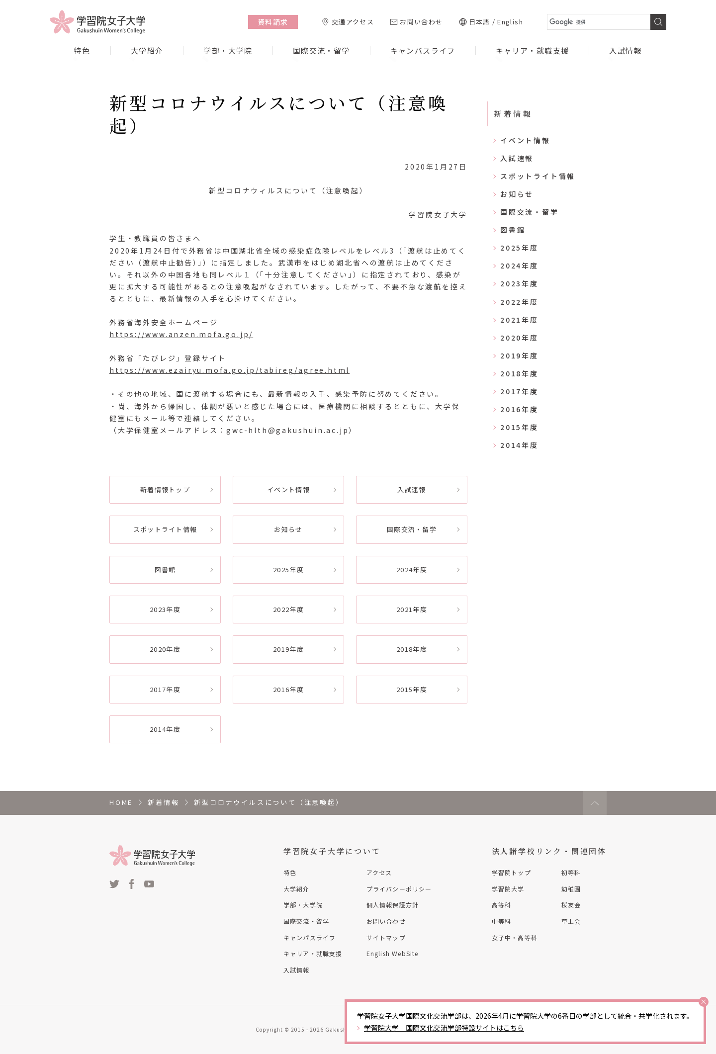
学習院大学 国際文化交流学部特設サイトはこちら (444, 1028)
